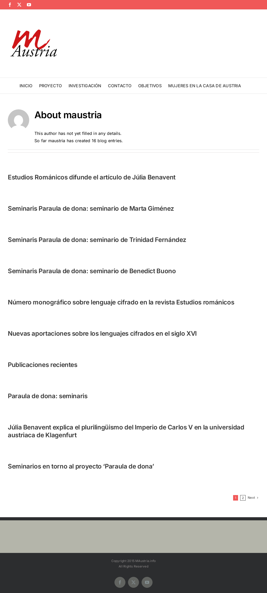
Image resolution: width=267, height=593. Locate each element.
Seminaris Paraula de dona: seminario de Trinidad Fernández (97, 240)
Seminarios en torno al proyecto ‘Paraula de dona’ (81, 466)
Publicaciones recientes (42, 365)
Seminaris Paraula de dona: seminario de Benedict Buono (92, 271)
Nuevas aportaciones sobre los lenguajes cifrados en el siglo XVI (102, 333)
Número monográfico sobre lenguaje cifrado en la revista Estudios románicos (121, 302)
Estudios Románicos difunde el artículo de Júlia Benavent (91, 177)
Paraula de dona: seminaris (48, 396)
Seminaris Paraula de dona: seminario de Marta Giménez (91, 208)
